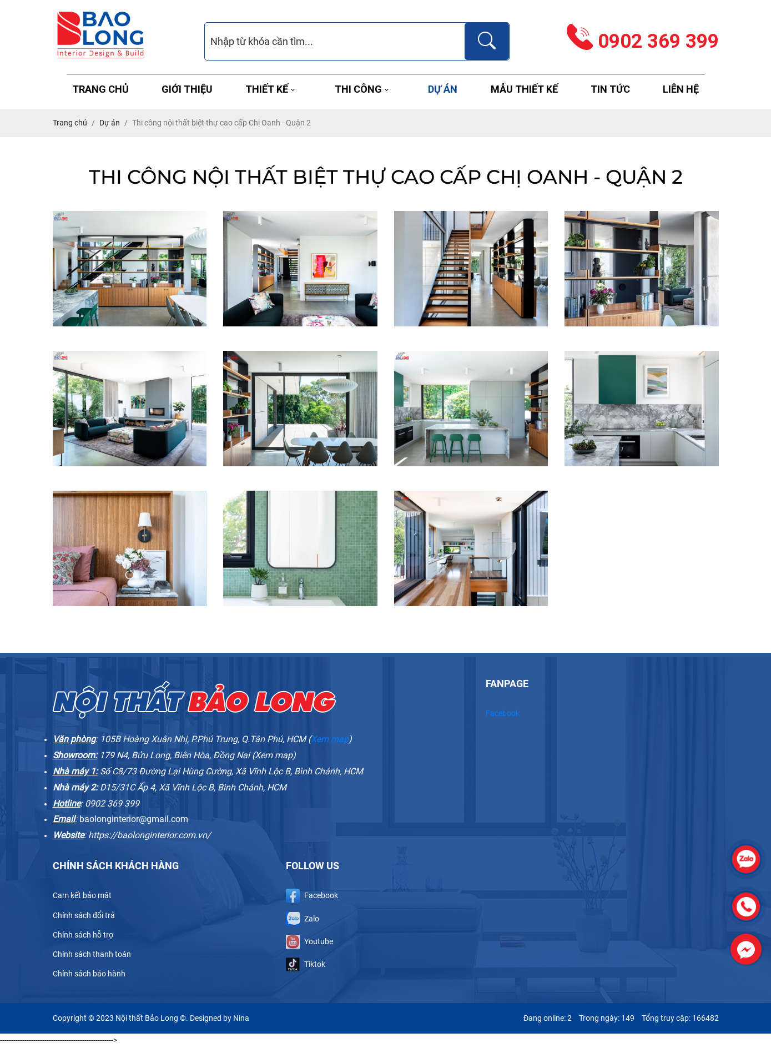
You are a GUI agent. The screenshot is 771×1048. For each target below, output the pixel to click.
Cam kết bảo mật (82, 895)
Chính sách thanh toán (92, 954)
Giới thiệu (187, 89)
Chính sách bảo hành (89, 973)
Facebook (503, 713)
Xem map (330, 739)
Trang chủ (100, 89)
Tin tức (610, 89)
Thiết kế (266, 89)
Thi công (358, 89)
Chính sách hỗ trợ (83, 934)
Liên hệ (681, 89)
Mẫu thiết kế (524, 89)
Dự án (442, 89)
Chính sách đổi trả (84, 915)
